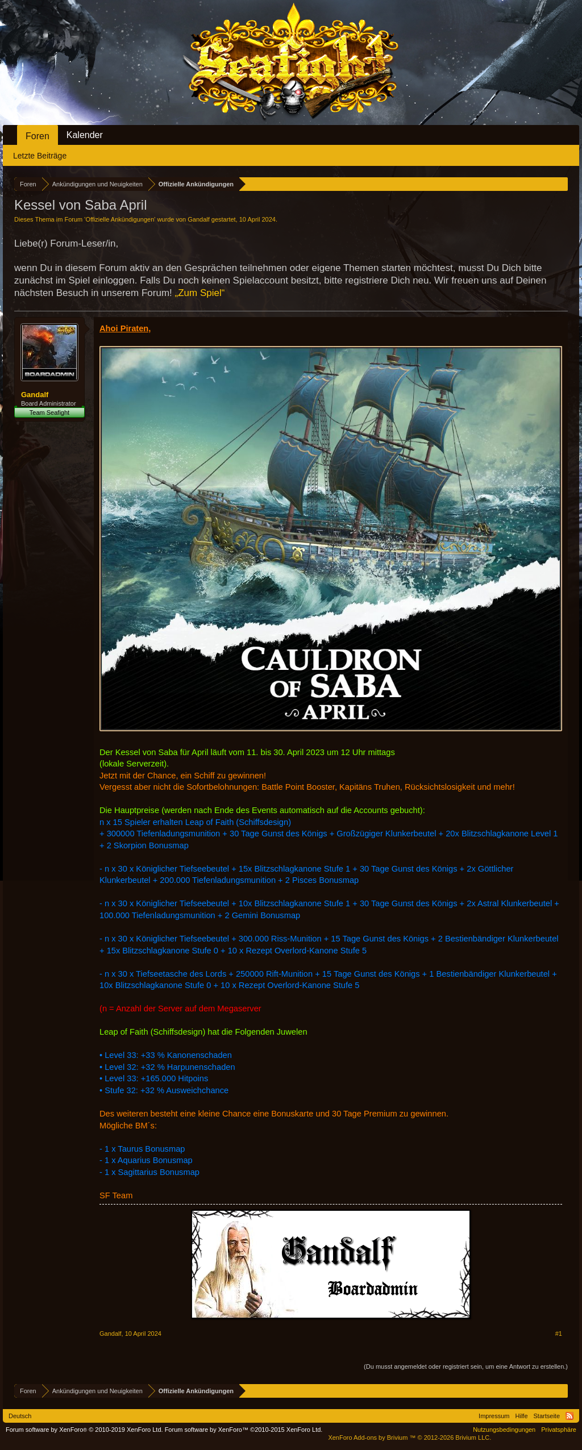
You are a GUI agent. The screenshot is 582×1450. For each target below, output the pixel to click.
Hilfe (522, 1416)
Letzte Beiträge (39, 155)
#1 (558, 1333)
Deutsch (20, 1416)
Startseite (547, 1416)
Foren (37, 136)
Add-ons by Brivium (409, 1437)
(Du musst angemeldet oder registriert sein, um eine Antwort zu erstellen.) (466, 1366)
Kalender (84, 135)
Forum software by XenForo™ (244, 1429)
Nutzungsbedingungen (504, 1429)
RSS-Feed (569, 1416)
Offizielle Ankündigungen (119, 219)
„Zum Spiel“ (200, 293)
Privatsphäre (558, 1429)
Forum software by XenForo (84, 1429)
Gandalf (199, 219)
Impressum (494, 1416)
